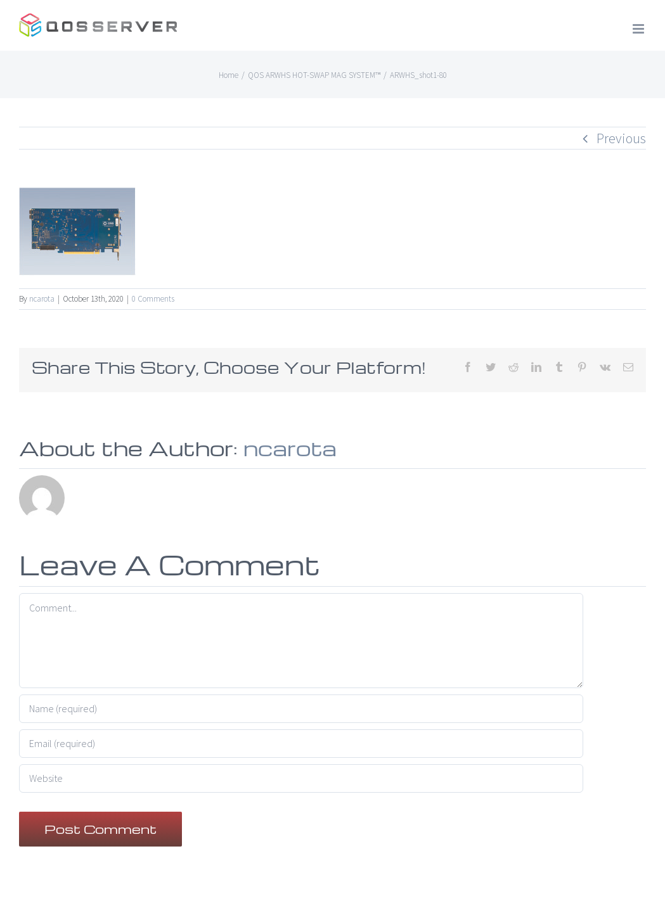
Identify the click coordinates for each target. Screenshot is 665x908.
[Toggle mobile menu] (639, 28)
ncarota (42, 298)
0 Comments (153, 298)
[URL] (301, 778)
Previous (621, 138)
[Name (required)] (301, 708)
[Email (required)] (301, 743)
